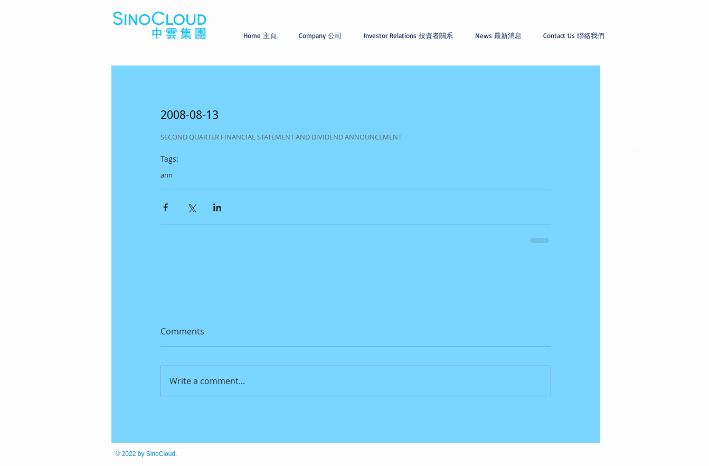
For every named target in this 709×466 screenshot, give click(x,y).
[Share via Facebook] (165, 207)
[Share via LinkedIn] (217, 207)
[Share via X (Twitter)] (191, 207)
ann (166, 175)
